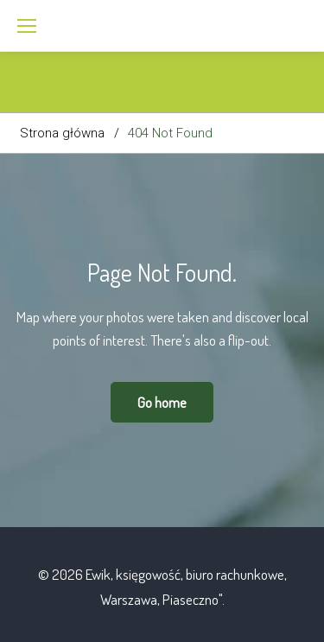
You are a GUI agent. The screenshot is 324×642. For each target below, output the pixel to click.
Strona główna (62, 133)
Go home (162, 402)
